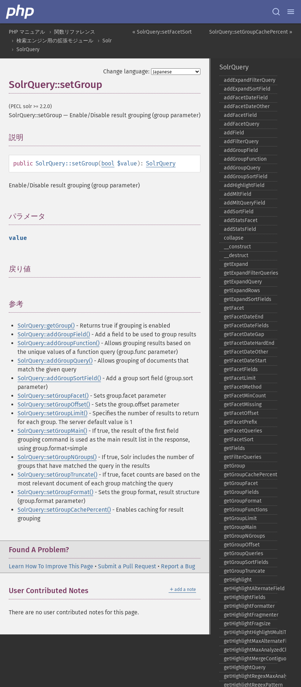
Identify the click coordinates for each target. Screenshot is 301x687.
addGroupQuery (242, 168)
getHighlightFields (245, 597)
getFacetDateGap (244, 334)
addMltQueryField (244, 203)
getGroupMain (240, 527)
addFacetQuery (241, 124)
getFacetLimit (240, 378)
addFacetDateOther (247, 106)
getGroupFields (241, 492)
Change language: (126, 71)
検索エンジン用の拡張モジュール (54, 41)
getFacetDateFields (246, 325)
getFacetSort (238, 439)
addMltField (237, 194)
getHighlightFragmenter (250, 615)
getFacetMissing (243, 404)
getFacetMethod (243, 387)
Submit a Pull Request (127, 566)
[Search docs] (276, 11)
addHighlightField (244, 185)
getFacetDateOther (246, 352)
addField (234, 133)
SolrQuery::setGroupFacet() (53, 395)
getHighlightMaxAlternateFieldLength (250, 641)
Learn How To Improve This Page (51, 566)
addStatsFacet (240, 220)
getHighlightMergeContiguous (250, 659)
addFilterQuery (241, 141)
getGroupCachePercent (250, 475)
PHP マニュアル (27, 32)
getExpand (236, 264)
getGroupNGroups (244, 536)
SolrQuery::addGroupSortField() (59, 378)
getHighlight (238, 580)
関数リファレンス (74, 32)
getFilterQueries (243, 457)
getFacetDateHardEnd (249, 343)
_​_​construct (237, 247)
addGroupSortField (245, 176)
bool (107, 163)
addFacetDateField (246, 98)
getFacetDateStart (245, 361)
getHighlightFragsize (247, 624)
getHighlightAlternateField (250, 588)
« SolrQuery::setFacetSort (162, 32)
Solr (107, 41)
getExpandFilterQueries (250, 273)
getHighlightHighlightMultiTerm (250, 632)
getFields (234, 448)
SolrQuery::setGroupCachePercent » (250, 32)
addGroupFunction (245, 159)
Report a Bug (178, 566)
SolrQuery (27, 49)
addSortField (238, 212)
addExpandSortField (247, 89)
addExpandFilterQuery (249, 80)
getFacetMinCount (245, 396)
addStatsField (240, 229)
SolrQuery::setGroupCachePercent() (64, 509)
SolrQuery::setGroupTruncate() (57, 474)
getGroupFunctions (246, 510)
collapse (234, 238)
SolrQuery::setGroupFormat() (55, 492)
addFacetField (240, 115)
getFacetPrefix (240, 422)
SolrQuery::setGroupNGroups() (57, 457)
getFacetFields (241, 369)
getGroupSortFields (246, 562)
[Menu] (290, 11)
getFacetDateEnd (243, 317)
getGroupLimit (240, 518)
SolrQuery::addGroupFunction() (58, 343)
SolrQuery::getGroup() (46, 325)
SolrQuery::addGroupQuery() (55, 360)
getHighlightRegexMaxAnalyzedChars (250, 676)
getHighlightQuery (245, 667)
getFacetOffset (241, 413)
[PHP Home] (20, 11)
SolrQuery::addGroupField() (54, 334)
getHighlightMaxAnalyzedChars (250, 650)
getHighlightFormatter (249, 606)
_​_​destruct (236, 255)
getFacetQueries (243, 431)
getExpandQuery (243, 282)
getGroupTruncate (244, 571)
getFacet (234, 308)
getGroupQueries (243, 553)
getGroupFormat (243, 501)
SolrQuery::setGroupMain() (52, 430)
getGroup (234, 466)
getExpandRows (242, 290)
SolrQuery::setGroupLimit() (52, 413)
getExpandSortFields (247, 299)
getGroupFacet (241, 483)
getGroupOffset (242, 545)
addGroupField (241, 150)
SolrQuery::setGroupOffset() (54, 404)
